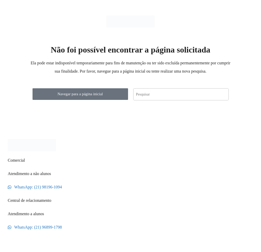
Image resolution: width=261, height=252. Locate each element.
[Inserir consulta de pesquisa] (181, 94)
